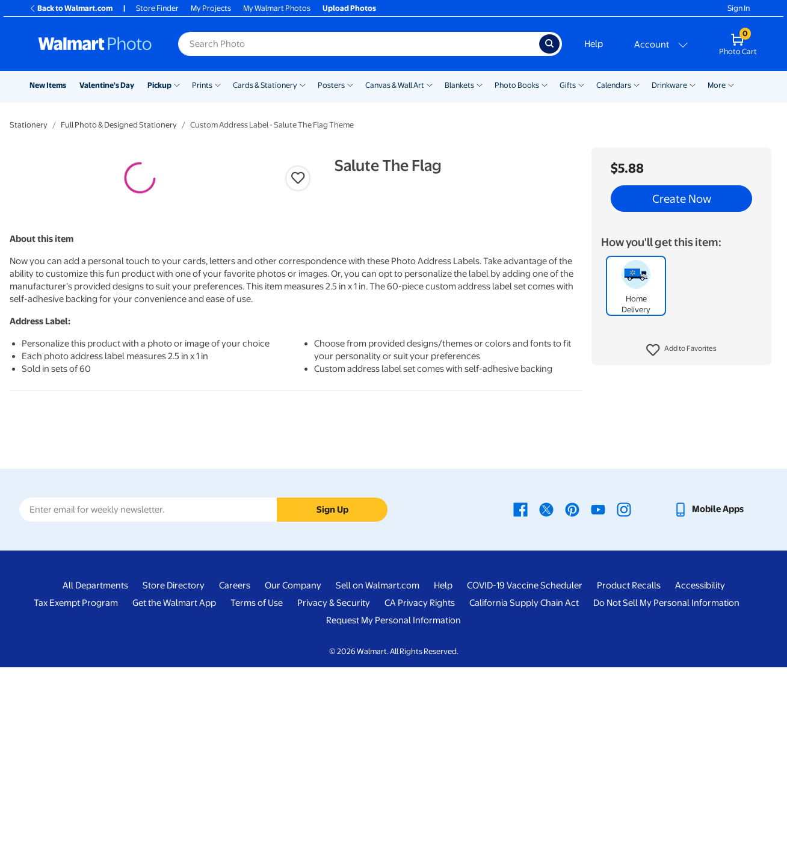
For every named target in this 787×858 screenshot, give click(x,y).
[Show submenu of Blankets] (479, 84)
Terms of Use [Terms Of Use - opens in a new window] (256, 794)
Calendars (613, 85)
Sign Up (332, 700)
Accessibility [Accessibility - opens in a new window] (700, 776)
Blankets (459, 85)
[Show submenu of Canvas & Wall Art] (429, 84)
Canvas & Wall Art (394, 85)
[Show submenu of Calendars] (636, 84)
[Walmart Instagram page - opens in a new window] (624, 700)
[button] (681, 350)
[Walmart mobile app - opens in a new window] (708, 700)
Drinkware (669, 85)
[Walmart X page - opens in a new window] (546, 700)
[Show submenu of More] (731, 84)
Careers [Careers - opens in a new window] (234, 776)
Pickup (159, 85)
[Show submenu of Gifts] (581, 84)
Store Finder (157, 8)
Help (593, 44)
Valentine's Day (106, 85)
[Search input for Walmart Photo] (358, 44)
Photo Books (517, 85)
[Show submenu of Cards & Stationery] (302, 84)
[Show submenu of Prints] (217, 84)
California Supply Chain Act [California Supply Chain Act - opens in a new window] (524, 794)
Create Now (681, 198)
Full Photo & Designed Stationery (119, 124)
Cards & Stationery (265, 85)
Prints (202, 85)
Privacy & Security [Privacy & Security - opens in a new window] (333, 794)
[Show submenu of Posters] (350, 84)
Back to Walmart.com (71, 8)
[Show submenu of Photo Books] (544, 84)
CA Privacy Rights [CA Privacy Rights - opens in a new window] (419, 794)
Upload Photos (349, 8)
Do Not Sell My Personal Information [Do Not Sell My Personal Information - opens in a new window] (666, 794)
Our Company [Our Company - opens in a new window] (293, 776)
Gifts (568, 85)
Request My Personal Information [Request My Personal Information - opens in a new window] (393, 811)
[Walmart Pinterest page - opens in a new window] (572, 700)
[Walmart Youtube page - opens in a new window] (598, 700)
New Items (47, 85)
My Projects (211, 8)
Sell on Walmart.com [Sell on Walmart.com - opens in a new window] (377, 776)
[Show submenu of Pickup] (177, 84)
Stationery (29, 124)
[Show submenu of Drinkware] (692, 84)
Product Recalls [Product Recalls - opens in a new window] (629, 776)
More (717, 85)
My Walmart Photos (276, 8)
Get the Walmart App (174, 794)
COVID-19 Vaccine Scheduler (524, 776)
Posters (331, 85)
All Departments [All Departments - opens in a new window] (95, 776)
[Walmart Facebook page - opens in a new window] (520, 700)
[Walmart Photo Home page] (95, 44)
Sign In (738, 8)
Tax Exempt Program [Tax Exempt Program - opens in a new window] (76, 794)
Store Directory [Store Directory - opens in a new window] (174, 776)
